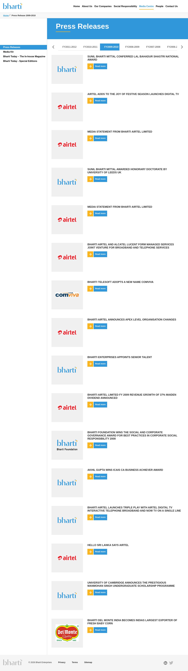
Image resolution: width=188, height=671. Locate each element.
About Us (87, 6)
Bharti (17, 6)
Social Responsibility (125, 6)
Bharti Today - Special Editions (20, 61)
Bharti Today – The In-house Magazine (24, 56)
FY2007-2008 (153, 47)
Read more (96, 66)
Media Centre (146, 7)
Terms (75, 662)
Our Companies (103, 6)
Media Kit (8, 52)
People (159, 6)
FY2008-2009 (132, 47)
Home (76, 6)
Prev (53, 47)
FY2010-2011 (90, 47)
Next (182, 47)
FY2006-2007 (174, 47)
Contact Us (172, 6)
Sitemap (88, 662)
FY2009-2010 (111, 47)
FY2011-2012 (69, 47)
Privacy (61, 662)
